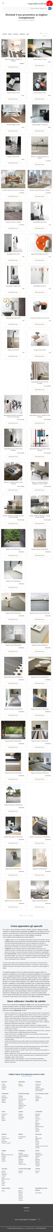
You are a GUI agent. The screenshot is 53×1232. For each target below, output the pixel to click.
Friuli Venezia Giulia (41, 1093)
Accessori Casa (25, 20)
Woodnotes (21, 551)
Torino (37, 1144)
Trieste (37, 1099)
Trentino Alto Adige (24, 1169)
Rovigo (20, 1194)
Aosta (3, 1190)
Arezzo (4, 1171)
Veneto (20, 1188)
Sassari (20, 1162)
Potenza (20, 1086)
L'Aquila (4, 1086)
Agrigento (38, 1153)
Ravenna (20, 1107)
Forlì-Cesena (22, 1099)
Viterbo (4, 1120)
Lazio (3, 1111)
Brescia (37, 1115)
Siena (3, 1185)
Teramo (4, 1089)
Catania (37, 1156)
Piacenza (21, 1104)
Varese (37, 1131)
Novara (37, 1143)
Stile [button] (28, 34)
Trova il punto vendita (26, 1076)
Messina (37, 1159)
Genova (20, 1114)
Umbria (37, 1169)
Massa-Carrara (6, 1179)
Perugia (37, 1171)
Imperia (20, 1115)
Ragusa (37, 1162)
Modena (20, 1100)
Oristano (20, 1161)
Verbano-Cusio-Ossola (41, 1146)
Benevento (5, 1097)
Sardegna (21, 1150)
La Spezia (21, 1117)
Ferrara (20, 1097)
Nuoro (20, 1158)
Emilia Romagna (23, 1093)
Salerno (4, 1102)
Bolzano (20, 1171)
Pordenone (38, 1097)
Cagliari (20, 1153)
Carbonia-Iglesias (23, 1154)
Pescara (4, 1087)
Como (37, 1117)
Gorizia (37, 1096)
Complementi (32, 20)
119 (45, 35)
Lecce (3, 1159)
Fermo (3, 1140)
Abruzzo (4, 1082)
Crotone (37, 1086)
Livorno (4, 1176)
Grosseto (4, 1174)
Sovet (49, 62)
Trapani (37, 1165)
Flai (50, 224)
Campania (5, 1093)
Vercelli (37, 1147)
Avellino (4, 1096)
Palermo (37, 1161)
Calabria (38, 1082)
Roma (3, 1118)
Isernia (20, 1138)
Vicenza (20, 1200)
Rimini (20, 1108)
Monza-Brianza (39, 1126)
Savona (20, 1118)
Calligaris (22, 63)
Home (20, 20)
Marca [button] (10, 34)
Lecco (37, 1120)
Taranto (4, 1161)
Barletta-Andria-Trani (7, 1154)
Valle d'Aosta (6, 1188)
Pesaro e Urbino (6, 1143)
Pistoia (3, 1182)
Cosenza (37, 1087)
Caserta (4, 1099)
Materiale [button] (22, 34)
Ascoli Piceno (5, 1138)
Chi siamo (26, 1210)
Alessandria (38, 1138)
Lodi (36, 1122)
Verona (20, 1198)
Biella (36, 1140)
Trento (20, 1172)
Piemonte (38, 1134)
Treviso (20, 1195)
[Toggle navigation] (3, 3)
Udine (37, 1100)
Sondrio (37, 1129)
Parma (20, 1102)
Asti (36, 1136)
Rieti (3, 1117)
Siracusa (37, 1164)
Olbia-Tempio (22, 1164)
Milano (37, 1125)
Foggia (3, 1158)
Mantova (37, 1123)
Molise (20, 1134)
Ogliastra (20, 1159)
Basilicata (21, 1082)
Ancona (4, 1136)
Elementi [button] (15, 34)
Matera (20, 1084)
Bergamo (37, 1114)
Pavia (36, 1128)
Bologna (20, 1096)
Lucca (3, 1177)
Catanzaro (38, 1084)
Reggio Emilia (22, 1105)
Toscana (4, 1169)
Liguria (20, 1111)
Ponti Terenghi (47, 386)
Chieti (3, 1084)
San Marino (38, 1192)
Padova (20, 1192)
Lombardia (38, 1111)
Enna (36, 1158)
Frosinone (4, 1114)
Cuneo (37, 1141)
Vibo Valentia (39, 1090)
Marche (4, 1134)
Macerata (4, 1141)
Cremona (37, 1118)
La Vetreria (48, 160)
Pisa (3, 1180)
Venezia (20, 1197)
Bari (3, 1153)
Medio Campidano (23, 1156)
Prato (3, 1183)
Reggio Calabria (39, 1089)
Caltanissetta (39, 1154)
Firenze (4, 1172)
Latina (3, 1115)
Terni (36, 1172)
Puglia (4, 1150)
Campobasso (22, 1136)
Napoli (3, 1100)
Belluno (20, 1190)
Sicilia (37, 1150)
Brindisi (4, 1156)
